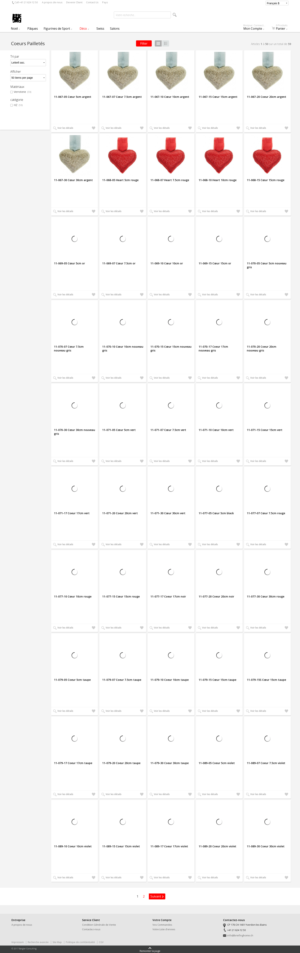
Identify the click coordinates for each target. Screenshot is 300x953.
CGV (101, 942)
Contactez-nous (91, 929)
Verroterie (22, 92)
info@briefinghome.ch (240, 935)
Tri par (14, 56)
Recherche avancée (38, 942)
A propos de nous (52, 2)
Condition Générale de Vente (99, 924)
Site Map (57, 942)
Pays (105, 2)
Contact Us (92, 2)
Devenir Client (74, 2)
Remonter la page (150, 950)
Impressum (17, 942)
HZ (18, 105)
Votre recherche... (126, 15)
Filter (144, 43)
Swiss (100, 28)
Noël (14, 28)
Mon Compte (256, 28)
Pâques (32, 28)
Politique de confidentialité (80, 942)
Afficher (15, 71)
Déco (83, 28)
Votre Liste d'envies (163, 929)
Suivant (155, 896)
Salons (115, 28)
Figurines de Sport (57, 28)
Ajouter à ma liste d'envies (93, 128)
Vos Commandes (162, 924)
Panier (282, 28)
